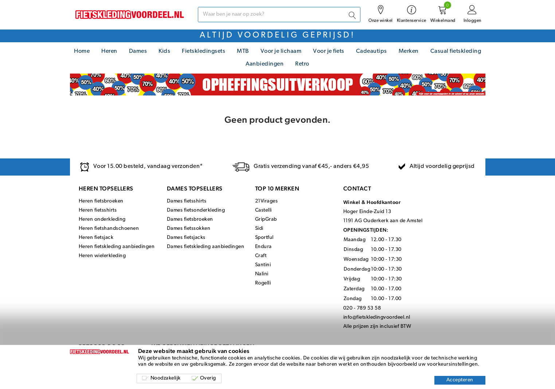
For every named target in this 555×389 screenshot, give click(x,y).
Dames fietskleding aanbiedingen (206, 246)
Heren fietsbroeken (101, 201)
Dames (138, 51)
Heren (109, 51)
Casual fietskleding (455, 51)
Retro (302, 64)
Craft (261, 256)
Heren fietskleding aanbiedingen (117, 246)
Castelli (263, 210)
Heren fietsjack (96, 237)
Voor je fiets (328, 51)
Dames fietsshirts (187, 201)
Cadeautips (371, 51)
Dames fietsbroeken (190, 219)
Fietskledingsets (203, 51)
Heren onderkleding (102, 219)
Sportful (264, 237)
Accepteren (459, 380)
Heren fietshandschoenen (109, 228)
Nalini (262, 274)
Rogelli (263, 283)
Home (82, 51)
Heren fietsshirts (98, 210)
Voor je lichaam (281, 51)
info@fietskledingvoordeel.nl (376, 317)
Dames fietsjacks (186, 237)
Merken (409, 51)
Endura (263, 246)
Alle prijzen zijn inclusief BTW (377, 326)
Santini (263, 265)
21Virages (266, 201)
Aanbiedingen (265, 64)
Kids (164, 51)
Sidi (259, 228)
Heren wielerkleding (102, 256)
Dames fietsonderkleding (196, 210)
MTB (243, 51)
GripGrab (266, 219)
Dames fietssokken (189, 228)
